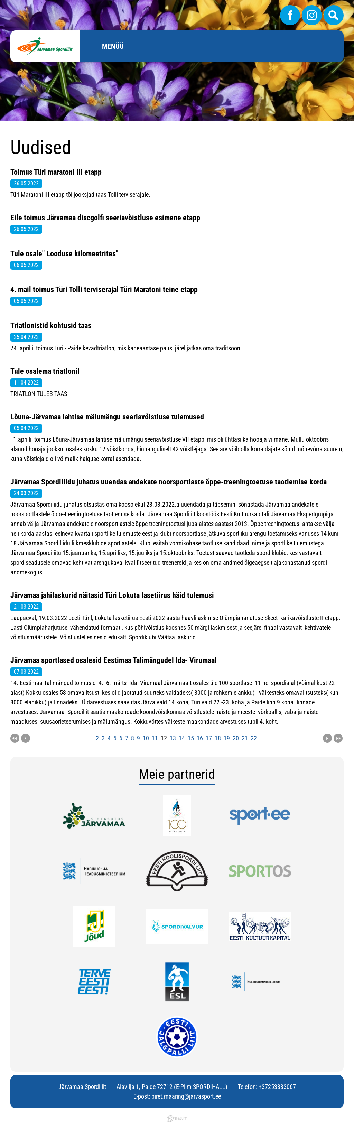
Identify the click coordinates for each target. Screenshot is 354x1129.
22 (254, 738)
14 (182, 738)
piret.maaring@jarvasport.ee (186, 1096)
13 (173, 738)
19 (227, 738)
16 (200, 738)
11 (155, 738)
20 (236, 738)
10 (146, 738)
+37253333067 (277, 1086)
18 (218, 738)
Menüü (113, 46)
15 (191, 738)
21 (245, 738)
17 (209, 738)
